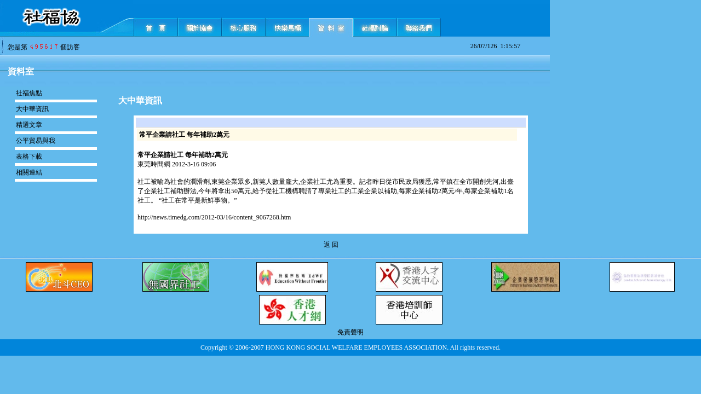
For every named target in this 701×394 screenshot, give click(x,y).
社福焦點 (29, 93)
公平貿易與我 (35, 140)
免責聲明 (350, 332)
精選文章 (29, 125)
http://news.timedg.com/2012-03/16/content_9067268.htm (214, 217)
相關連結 (29, 172)
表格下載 (29, 156)
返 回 (331, 244)
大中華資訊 (32, 109)
